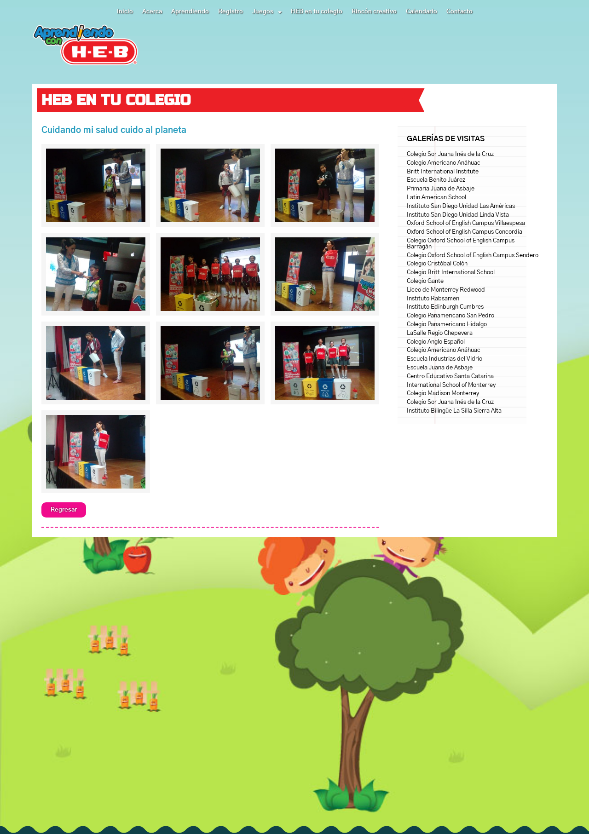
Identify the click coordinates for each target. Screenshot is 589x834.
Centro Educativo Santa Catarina (450, 377)
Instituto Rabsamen (433, 299)
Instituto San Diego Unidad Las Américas (461, 206)
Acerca (152, 12)
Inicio (125, 12)
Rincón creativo (374, 12)
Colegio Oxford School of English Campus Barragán (460, 244)
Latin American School (436, 198)
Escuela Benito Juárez (436, 180)
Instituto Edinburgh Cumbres (445, 307)
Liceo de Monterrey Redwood (446, 290)
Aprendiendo (190, 12)
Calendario (421, 12)
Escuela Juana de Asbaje (440, 368)
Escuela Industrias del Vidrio (444, 359)
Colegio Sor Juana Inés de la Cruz (450, 154)
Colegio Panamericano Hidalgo (447, 325)
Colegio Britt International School (451, 273)
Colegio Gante (425, 281)
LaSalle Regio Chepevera (440, 333)
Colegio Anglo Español (436, 342)
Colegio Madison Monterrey (443, 394)
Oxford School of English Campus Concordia (464, 232)
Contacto (459, 12)
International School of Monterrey (451, 385)
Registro (230, 12)
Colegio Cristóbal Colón (437, 264)
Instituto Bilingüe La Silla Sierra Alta (454, 411)
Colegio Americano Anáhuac (443, 163)
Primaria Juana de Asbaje (440, 189)
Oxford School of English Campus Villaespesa (466, 223)
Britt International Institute (443, 172)
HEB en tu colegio (316, 12)
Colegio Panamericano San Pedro (450, 316)
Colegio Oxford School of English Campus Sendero (472, 256)
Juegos (267, 12)
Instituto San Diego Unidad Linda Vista (458, 215)
